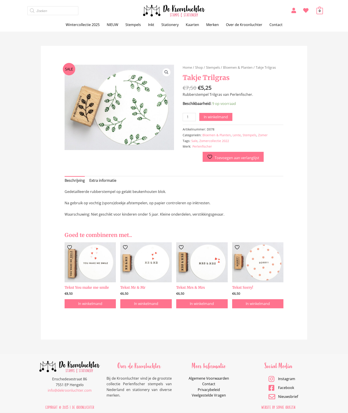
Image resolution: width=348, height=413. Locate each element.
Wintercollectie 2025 (83, 24)
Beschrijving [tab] (75, 180)
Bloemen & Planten (238, 67)
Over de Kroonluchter (244, 24)
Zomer (263, 135)
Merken (212, 24)
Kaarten (192, 24)
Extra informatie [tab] (102, 180)
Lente (237, 135)
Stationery (170, 24)
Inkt (151, 24)
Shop (199, 67)
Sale (194, 141)
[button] (166, 72)
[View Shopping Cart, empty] (319, 10)
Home (187, 67)
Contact (276, 24)
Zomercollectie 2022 (214, 141)
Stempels (133, 24)
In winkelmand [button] (90, 303)
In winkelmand (216, 116)
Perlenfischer (202, 146)
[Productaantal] (189, 117)
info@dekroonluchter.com (70, 390)
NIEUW (112, 24)
